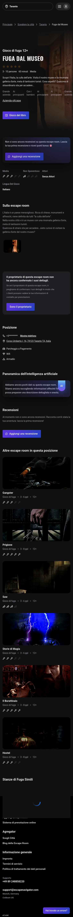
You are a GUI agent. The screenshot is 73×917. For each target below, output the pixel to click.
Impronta (7, 858)
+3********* (12, 336)
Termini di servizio (12, 863)
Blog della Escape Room (16, 843)
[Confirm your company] (20, 307)
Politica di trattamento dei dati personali (24, 869)
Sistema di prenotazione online (19, 822)
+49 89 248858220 (13, 881)
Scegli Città (9, 838)
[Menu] (63, 6)
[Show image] (12, 246)
